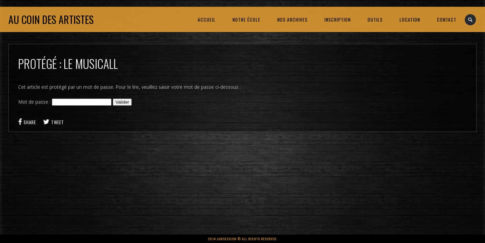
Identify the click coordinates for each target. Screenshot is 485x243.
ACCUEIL (207, 19)
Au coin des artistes (51, 19)
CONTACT (446, 19)
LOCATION (409, 19)
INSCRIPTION (337, 19)
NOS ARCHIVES (292, 19)
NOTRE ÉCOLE (246, 19)
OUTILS (375, 19)
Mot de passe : (64, 102)
